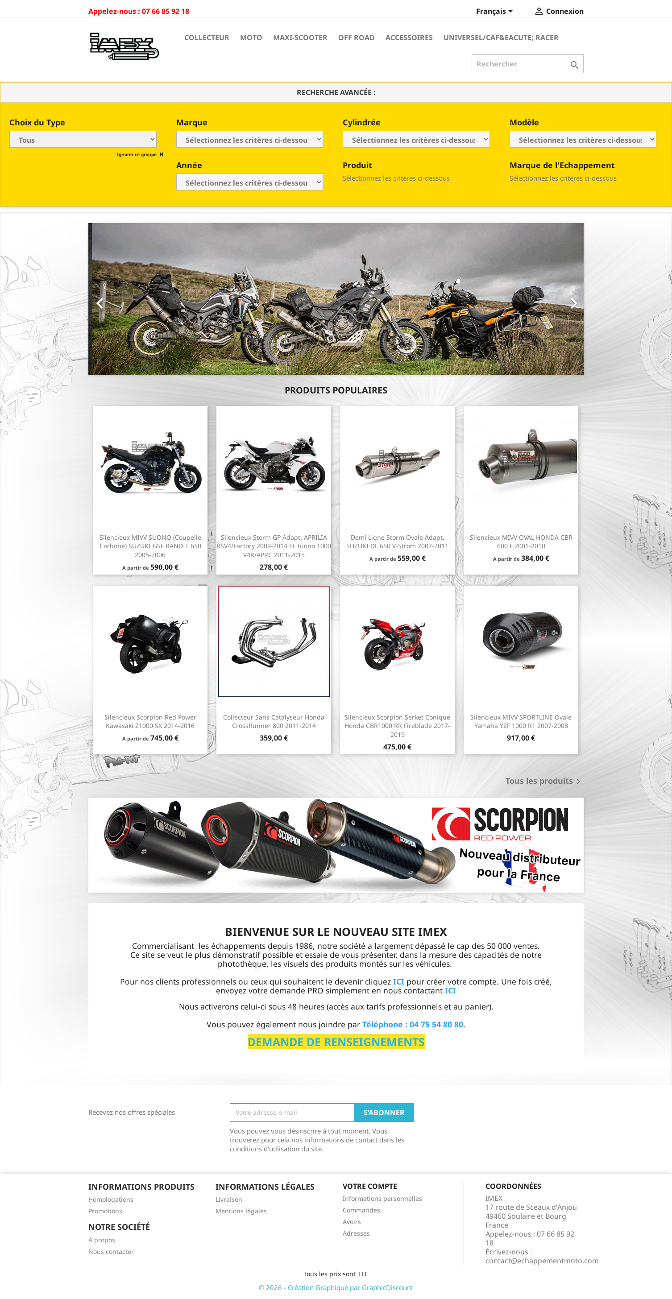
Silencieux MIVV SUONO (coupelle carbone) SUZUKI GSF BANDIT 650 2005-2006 (150, 546)
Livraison (229, 1199)
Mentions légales (241, 1211)
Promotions (105, 1211)
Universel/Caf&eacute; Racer (501, 37)
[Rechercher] (528, 63)
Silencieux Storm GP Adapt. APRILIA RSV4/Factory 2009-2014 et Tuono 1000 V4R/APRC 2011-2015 (273, 546)
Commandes (361, 1210)
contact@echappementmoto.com (542, 1261)
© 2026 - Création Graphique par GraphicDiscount (336, 1287)
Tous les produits (545, 781)
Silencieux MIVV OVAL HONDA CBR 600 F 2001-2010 (521, 541)
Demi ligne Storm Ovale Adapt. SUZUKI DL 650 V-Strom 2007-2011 (397, 541)
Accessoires (409, 37)
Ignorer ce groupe (137, 154)
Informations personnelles (382, 1198)
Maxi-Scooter (300, 37)
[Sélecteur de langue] (496, 12)
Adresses (356, 1233)
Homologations (110, 1199)
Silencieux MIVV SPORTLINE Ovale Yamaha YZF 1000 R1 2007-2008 (521, 721)
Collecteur (206, 37)
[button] (125, 299)
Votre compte (370, 1186)
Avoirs (352, 1221)
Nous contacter (111, 1251)
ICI (450, 990)
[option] (336, 299)
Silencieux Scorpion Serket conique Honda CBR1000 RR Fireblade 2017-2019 (397, 726)
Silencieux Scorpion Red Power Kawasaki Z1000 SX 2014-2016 (150, 721)
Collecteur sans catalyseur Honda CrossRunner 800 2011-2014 (273, 721)
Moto (251, 37)
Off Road (356, 37)
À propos (101, 1240)
